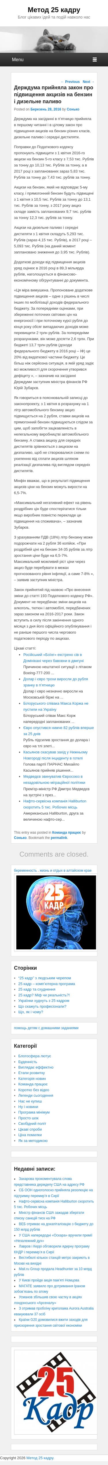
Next (88, 82)
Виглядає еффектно (36, 1067)
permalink (59, 838)
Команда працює (66, 833)
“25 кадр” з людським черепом (44, 978)
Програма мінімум (34, 1112)
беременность (25, 871)
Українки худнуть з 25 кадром (43, 1000)
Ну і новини (28, 1107)
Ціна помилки (30, 1135)
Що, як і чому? (30, 1012)
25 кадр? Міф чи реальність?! (44, 995)
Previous (70, 82)
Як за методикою (33, 1140)
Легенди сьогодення (35, 1095)
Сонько (73, 109)
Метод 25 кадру (54, 10)
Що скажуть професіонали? (42, 1006)
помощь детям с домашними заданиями (46, 1028)
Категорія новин (32, 1078)
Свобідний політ (32, 1123)
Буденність (27, 1062)
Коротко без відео (33, 1090)
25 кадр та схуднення (37, 989)
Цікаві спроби (30, 1129)
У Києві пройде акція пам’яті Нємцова (49, 1280)
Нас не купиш (30, 1101)
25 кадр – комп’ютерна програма (46, 984)
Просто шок (28, 1118)
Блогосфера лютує (34, 1056)
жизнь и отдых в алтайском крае (66, 871)
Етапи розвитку (31, 1073)
